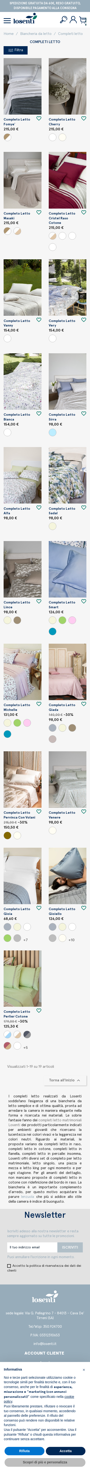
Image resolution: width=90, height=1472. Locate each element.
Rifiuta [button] (24, 1451)
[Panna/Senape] (62, 236)
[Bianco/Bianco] (17, 1046)
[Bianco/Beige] (7, 137)
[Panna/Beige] (17, 231)
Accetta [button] (66, 1451)
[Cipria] (72, 620)
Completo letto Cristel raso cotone (62, 218)
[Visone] (7, 835)
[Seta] (17, 835)
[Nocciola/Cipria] (7, 1046)
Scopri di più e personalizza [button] (45, 1462)
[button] (84, 1369)
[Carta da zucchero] (52, 631)
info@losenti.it (45, 1344)
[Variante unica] (7, 338)
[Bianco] (52, 137)
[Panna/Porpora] (72, 236)
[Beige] (52, 526)
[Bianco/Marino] (7, 1034)
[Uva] (52, 739)
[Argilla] (17, 620)
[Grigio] (52, 728)
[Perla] (17, 938)
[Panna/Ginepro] (52, 247)
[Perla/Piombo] (27, 1034)
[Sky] (52, 432)
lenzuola (28, 1197)
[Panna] (62, 137)
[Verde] (62, 620)
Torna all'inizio (65, 1080)
